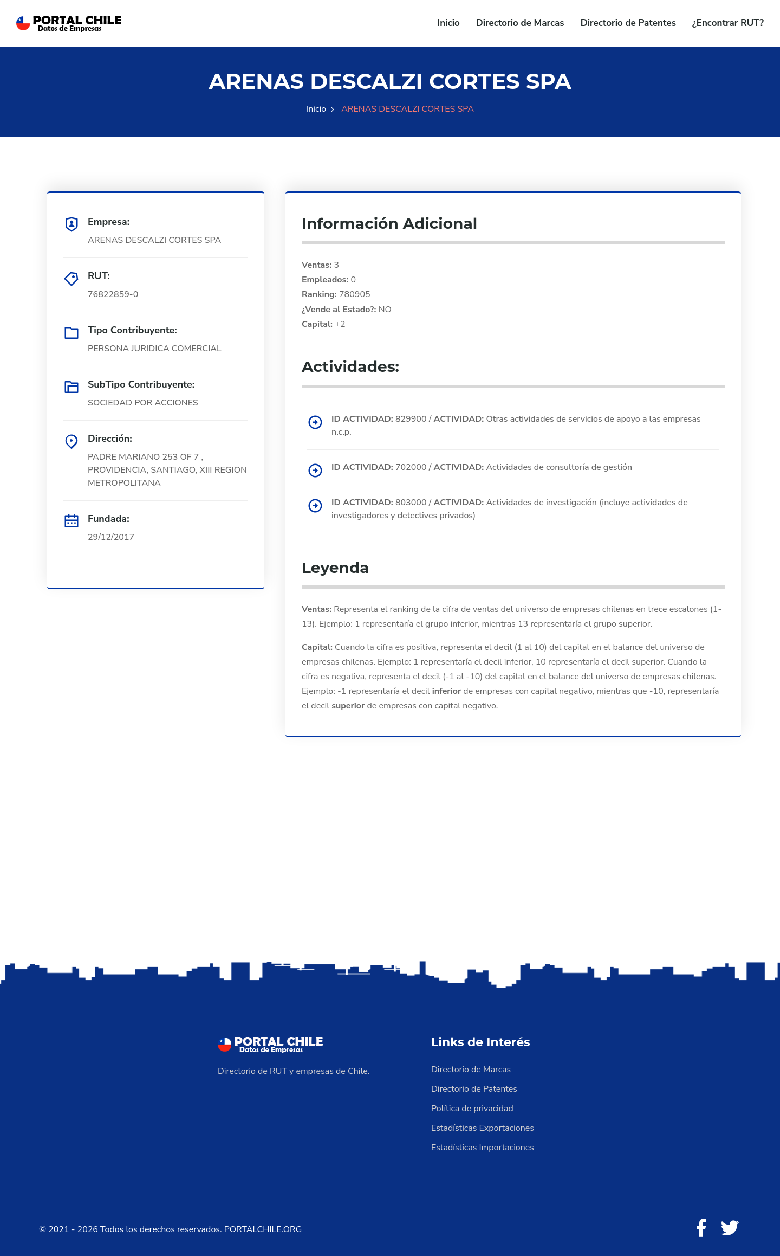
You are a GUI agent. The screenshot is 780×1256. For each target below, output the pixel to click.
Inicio (449, 23)
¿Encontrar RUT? (728, 23)
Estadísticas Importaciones (482, 1148)
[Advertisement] (390, 873)
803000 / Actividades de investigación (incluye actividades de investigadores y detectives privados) (510, 509)
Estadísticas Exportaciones (482, 1128)
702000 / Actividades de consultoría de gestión (482, 467)
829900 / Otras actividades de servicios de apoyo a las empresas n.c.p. (516, 425)
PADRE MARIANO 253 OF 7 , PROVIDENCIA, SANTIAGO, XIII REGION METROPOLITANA (167, 470)
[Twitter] (730, 1229)
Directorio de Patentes (628, 23)
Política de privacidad (472, 1109)
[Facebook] (701, 1229)
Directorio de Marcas (520, 23)
